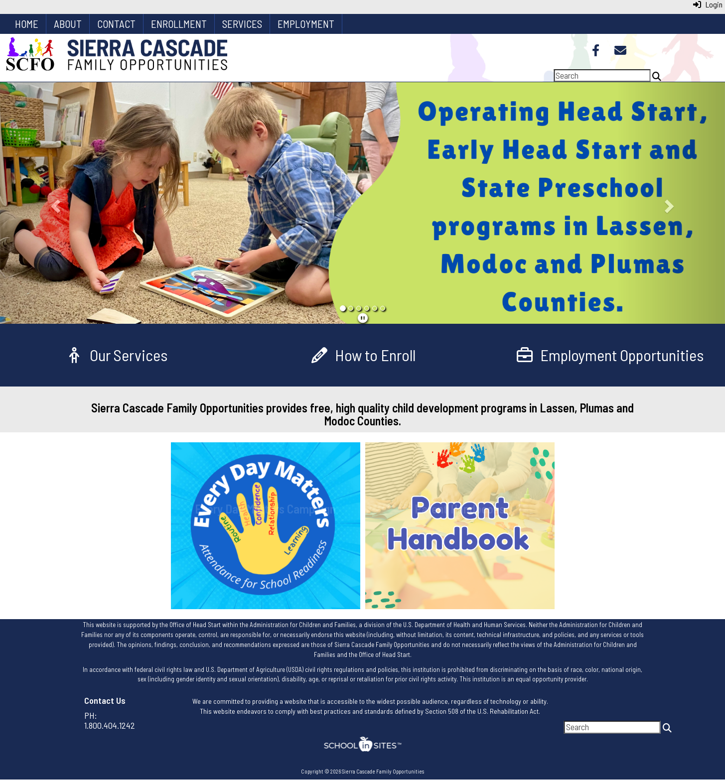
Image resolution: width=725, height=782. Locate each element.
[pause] (363, 318)
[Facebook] (595, 51)
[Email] (620, 51)
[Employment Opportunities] (609, 354)
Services (242, 23)
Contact (116, 23)
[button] (54, 203)
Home (26, 23)
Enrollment (179, 23)
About (68, 23)
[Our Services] (115, 354)
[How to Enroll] (362, 354)
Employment (306, 23)
